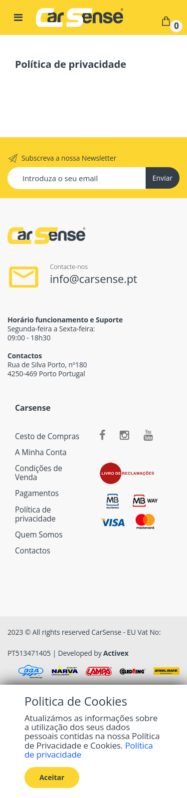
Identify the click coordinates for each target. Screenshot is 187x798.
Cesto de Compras (47, 436)
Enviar (163, 178)
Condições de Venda (38, 473)
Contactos (32, 550)
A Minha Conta (41, 452)
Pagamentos (37, 493)
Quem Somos (38, 535)
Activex (116, 653)
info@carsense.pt (93, 278)
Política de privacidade (35, 514)
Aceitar (51, 777)
